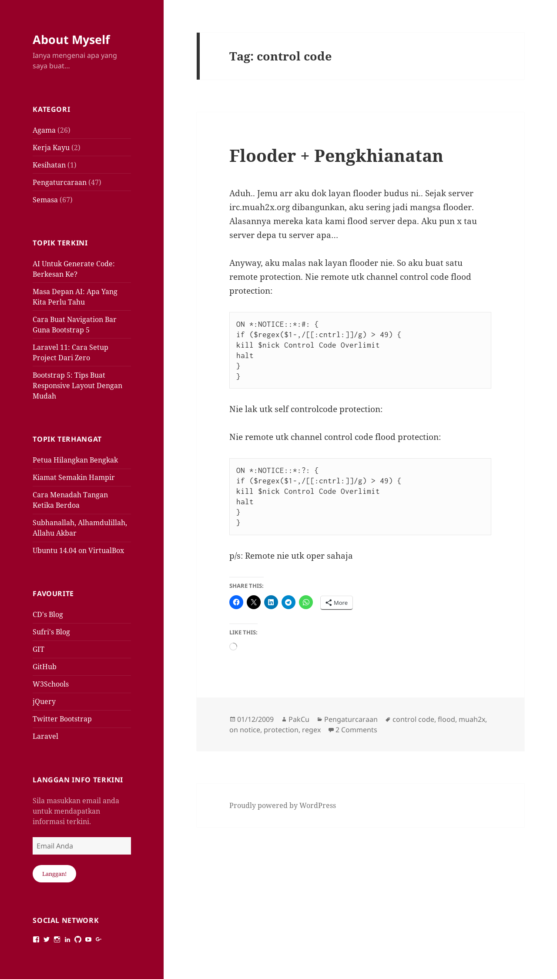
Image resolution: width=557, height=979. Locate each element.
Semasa (45, 200)
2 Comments (356, 729)
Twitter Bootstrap (62, 719)
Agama (44, 130)
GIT (38, 649)
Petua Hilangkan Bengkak (75, 460)
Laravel (45, 736)
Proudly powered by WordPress (282, 805)
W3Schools (51, 684)
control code (413, 719)
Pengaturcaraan (60, 182)
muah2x (472, 719)
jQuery (44, 701)
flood (446, 719)
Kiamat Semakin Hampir (74, 477)
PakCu (299, 719)
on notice (244, 729)
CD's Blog (48, 614)
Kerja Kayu (51, 147)
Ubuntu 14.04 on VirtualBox (78, 550)
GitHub (45, 666)
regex (311, 729)
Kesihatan (49, 165)
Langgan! (54, 874)
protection (281, 729)
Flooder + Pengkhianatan (336, 155)
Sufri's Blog (51, 632)
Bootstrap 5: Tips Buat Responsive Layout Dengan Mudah (77, 385)
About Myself (71, 39)
